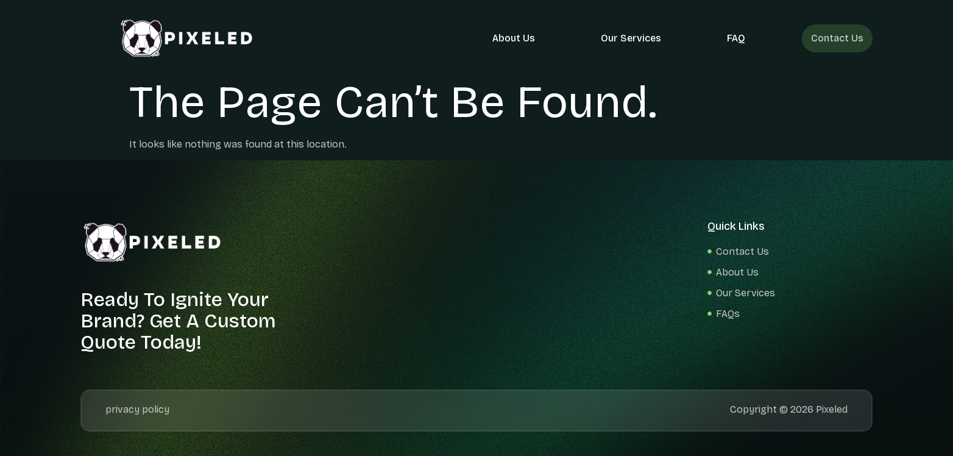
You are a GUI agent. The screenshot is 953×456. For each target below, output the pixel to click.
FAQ (738, 38)
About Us (515, 38)
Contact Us (838, 38)
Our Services (633, 38)
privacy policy (137, 409)
